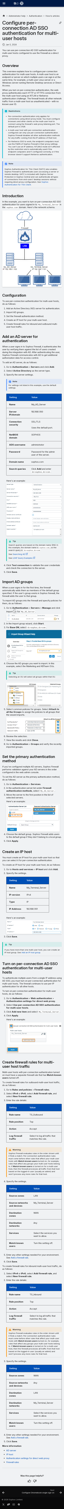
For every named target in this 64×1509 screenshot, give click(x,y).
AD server (11, 1450)
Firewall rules (12, 1462)
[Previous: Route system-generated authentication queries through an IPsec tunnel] (3, 1492)
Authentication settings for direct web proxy (27, 1458)
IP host (9, 1454)
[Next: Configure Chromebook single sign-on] (41, 1492)
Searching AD (19, 554)
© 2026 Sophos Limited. (12, 1500)
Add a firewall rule (19, 1257)
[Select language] (22, 3)
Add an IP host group (31, 952)
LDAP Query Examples (22, 558)
